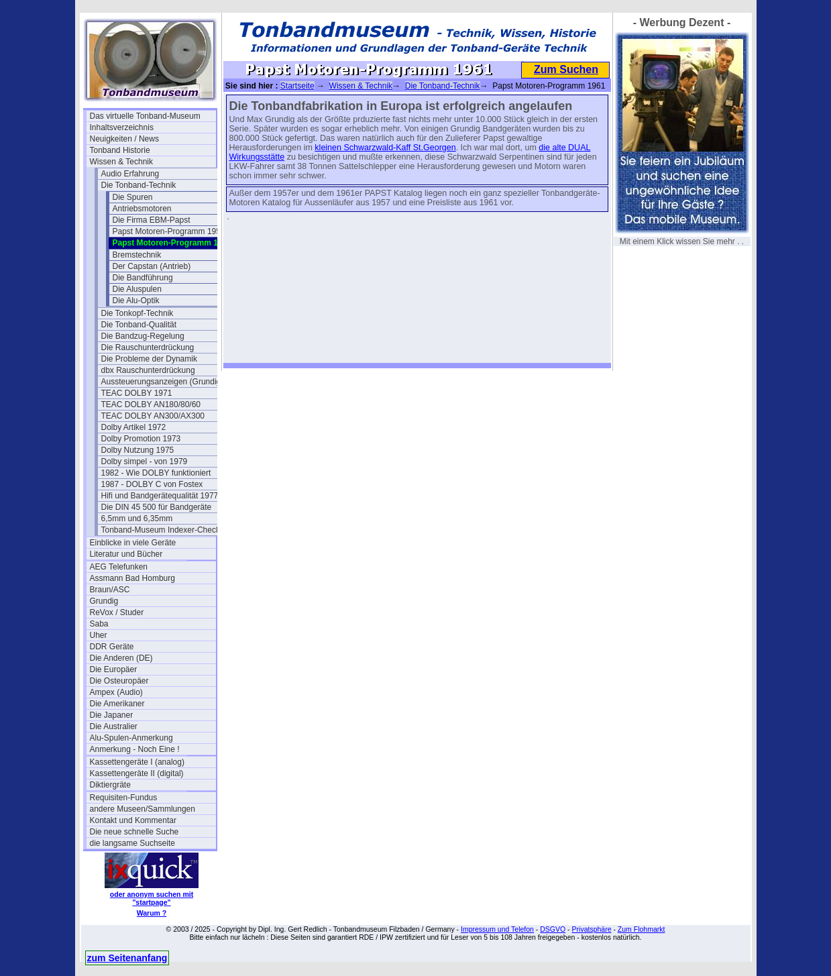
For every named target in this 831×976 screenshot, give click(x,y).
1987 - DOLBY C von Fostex (152, 484)
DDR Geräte (112, 646)
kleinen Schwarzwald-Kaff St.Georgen (385, 147)
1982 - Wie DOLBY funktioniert (156, 473)
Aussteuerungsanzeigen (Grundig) (162, 381)
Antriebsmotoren (142, 208)
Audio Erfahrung (130, 173)
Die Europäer (113, 669)
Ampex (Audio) (116, 692)
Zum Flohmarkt (641, 929)
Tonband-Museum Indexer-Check (160, 530)
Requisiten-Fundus (124, 797)
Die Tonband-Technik (138, 185)
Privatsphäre (592, 929)
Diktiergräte (110, 785)
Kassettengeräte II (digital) (137, 773)
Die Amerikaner (117, 703)
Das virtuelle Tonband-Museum (145, 116)
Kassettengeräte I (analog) (137, 762)
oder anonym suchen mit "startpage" (151, 898)
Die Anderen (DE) (121, 658)
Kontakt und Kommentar (133, 820)
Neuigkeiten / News (124, 139)
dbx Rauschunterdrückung (148, 370)
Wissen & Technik (121, 161)
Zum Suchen (566, 69)
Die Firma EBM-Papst (151, 220)
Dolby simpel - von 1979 (144, 461)
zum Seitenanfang (127, 958)
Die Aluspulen (137, 289)
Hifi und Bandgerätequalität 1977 (160, 495)
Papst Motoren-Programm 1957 (169, 231)
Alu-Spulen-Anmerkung (131, 738)
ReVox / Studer (117, 612)
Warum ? (152, 913)
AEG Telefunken (119, 567)
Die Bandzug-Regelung (142, 336)
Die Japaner (111, 715)
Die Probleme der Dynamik (149, 359)
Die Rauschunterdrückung (148, 347)
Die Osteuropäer (119, 681)
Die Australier (113, 726)
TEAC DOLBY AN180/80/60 (151, 404)
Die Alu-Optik (136, 300)
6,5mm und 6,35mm (137, 518)
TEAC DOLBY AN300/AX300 (153, 416)
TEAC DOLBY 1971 (136, 393)
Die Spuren (133, 197)
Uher (98, 635)
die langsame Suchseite (132, 843)
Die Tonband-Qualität (139, 324)
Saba (99, 624)
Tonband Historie (120, 150)
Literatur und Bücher (126, 554)
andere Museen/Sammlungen (142, 809)
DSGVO (552, 929)
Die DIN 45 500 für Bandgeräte (156, 507)
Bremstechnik (137, 255)
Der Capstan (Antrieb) (152, 266)
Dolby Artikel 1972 (133, 427)
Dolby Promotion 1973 (141, 438)
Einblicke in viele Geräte (133, 542)
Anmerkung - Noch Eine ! (135, 749)
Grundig (104, 601)
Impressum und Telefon (497, 929)
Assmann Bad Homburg (132, 578)
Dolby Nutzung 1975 (137, 450)
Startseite (297, 86)
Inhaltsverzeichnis (122, 127)
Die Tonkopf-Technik (137, 313)
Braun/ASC (110, 589)
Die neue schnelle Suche (134, 831)
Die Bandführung (143, 277)
